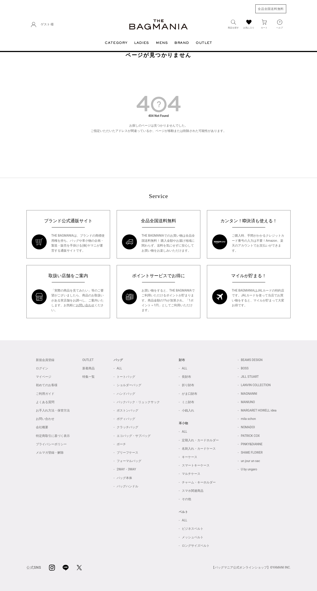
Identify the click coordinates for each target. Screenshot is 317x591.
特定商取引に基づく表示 (53, 436)
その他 (186, 499)
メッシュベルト (192, 537)
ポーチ (121, 444)
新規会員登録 (45, 360)
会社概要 (42, 427)
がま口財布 (189, 393)
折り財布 (188, 385)
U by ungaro (249, 469)
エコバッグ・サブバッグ (134, 436)
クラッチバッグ (127, 427)
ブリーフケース (127, 452)
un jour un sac (250, 461)
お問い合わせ (85, 305)
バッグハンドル (127, 486)
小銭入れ (188, 410)
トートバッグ (126, 376)
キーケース (189, 457)
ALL (119, 368)
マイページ (43, 376)
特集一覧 (88, 376)
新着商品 (88, 368)
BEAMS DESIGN (252, 360)
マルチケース (191, 473)
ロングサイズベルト (196, 545)
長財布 (186, 376)
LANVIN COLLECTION (256, 385)
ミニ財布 (188, 402)
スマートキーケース (196, 465)
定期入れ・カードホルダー (200, 440)
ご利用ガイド (45, 393)
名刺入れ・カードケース (199, 448)
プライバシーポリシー (51, 444)
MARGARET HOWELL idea (258, 410)
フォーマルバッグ (129, 461)
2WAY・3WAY (126, 469)
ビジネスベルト (192, 528)
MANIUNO (248, 402)
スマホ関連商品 (192, 490)
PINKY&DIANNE (252, 444)
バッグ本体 (124, 478)
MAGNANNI (249, 393)
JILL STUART (250, 376)
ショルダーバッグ (129, 385)
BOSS (245, 368)
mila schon (248, 419)
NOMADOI (248, 427)
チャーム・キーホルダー (199, 482)
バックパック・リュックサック (138, 402)
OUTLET (88, 360)
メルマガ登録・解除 (50, 452)
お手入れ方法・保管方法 (53, 410)
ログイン (42, 368)
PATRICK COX (250, 436)
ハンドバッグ (126, 393)
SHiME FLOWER (252, 452)
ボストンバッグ (127, 410)
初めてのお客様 (46, 385)
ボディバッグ (126, 419)
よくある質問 (45, 402)
